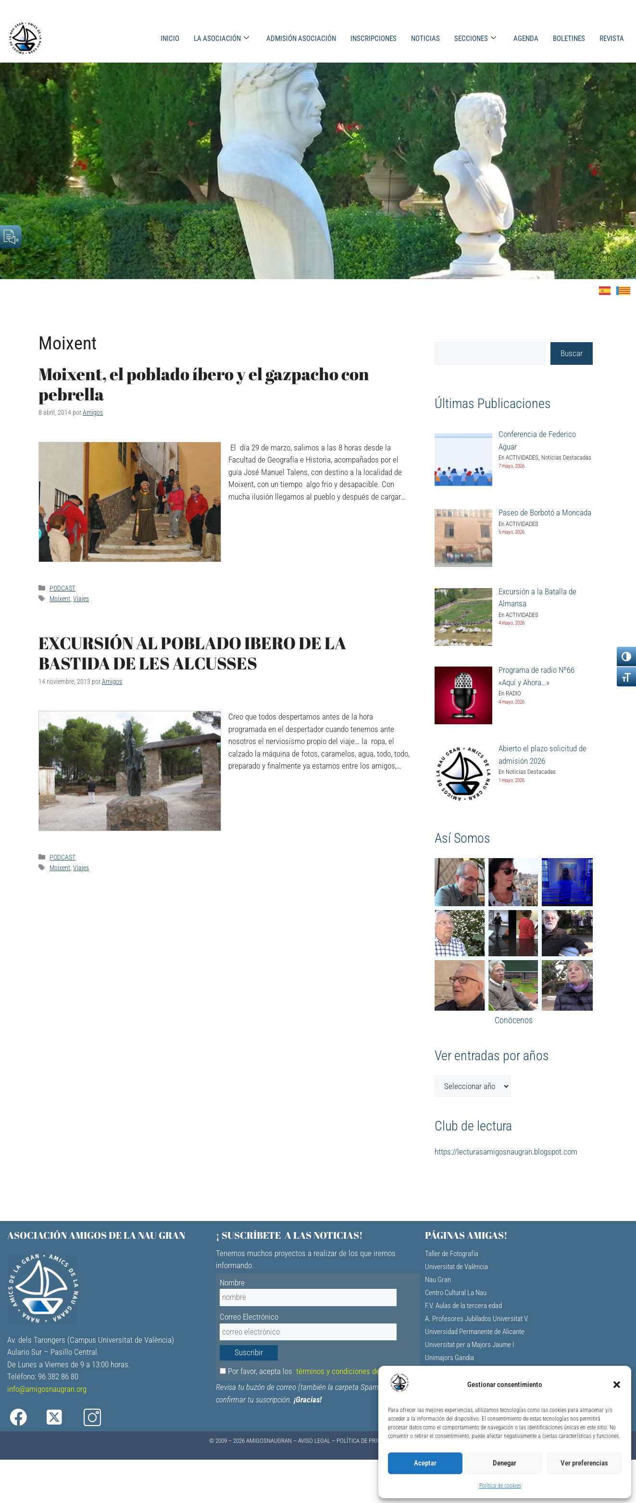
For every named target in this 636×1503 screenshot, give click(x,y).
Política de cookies (500, 1485)
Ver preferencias (584, 1463)
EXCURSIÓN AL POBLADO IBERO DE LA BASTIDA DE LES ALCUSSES (192, 652)
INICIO (170, 38)
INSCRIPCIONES (373, 38)
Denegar (504, 1463)
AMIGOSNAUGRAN (269, 1440)
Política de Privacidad (368, 1440)
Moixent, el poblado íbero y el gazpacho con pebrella (203, 383)
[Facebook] (25, 1417)
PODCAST (62, 588)
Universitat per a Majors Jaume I (469, 1344)
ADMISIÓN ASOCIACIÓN (301, 38)
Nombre (232, 1282)
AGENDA (525, 38)
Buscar (572, 353)
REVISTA (611, 38)
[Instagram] (99, 1417)
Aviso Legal (314, 1440)
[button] (617, 1384)
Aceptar (425, 1463)
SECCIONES (475, 38)
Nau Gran (438, 1279)
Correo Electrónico (249, 1317)
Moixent (60, 599)
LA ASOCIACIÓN (221, 38)
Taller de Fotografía (451, 1253)
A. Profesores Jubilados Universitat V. (477, 1318)
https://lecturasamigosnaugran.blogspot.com (506, 1151)
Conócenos (514, 1020)
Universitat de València (456, 1266)
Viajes (81, 599)
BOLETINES (569, 38)
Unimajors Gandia (449, 1357)
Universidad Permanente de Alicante (474, 1331)
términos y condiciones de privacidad (355, 1371)
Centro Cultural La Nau (455, 1292)
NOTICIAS (425, 38)
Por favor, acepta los (317, 1371)
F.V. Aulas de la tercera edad (463, 1305)
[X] (62, 1417)
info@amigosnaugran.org (47, 1389)
